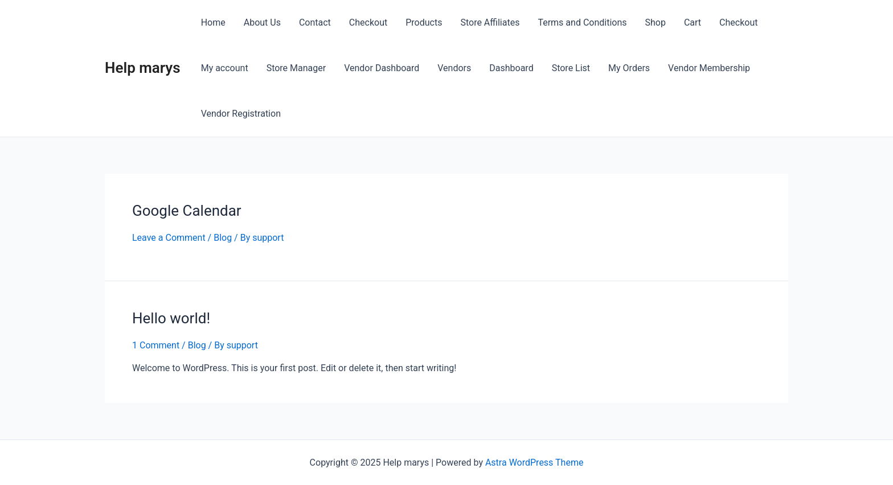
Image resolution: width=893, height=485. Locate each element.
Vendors (454, 68)
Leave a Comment (169, 237)
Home (213, 22)
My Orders (629, 68)
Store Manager (296, 68)
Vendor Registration (241, 113)
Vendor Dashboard (381, 68)
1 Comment (155, 345)
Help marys (143, 67)
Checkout (368, 22)
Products (423, 22)
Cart (692, 22)
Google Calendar (186, 210)
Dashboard (511, 68)
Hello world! (171, 318)
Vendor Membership (709, 68)
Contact (315, 22)
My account (224, 68)
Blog (223, 237)
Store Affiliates (489, 22)
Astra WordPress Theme (534, 462)
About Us (262, 22)
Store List (571, 68)
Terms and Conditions (582, 22)
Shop (655, 22)
